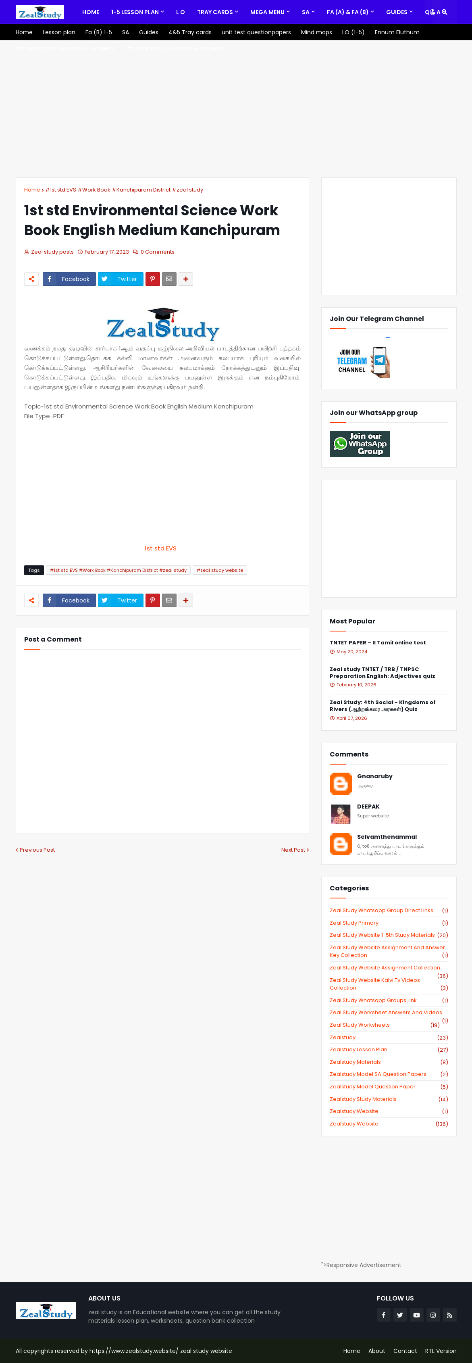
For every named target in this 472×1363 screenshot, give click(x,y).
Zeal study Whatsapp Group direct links (389, 911)
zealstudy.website (389, 1124)
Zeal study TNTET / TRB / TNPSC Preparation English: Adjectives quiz (382, 673)
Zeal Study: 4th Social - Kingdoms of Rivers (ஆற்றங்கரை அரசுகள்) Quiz (383, 706)
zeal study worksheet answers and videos (389, 1013)
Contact (405, 1351)
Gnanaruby (375, 776)
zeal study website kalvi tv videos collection (389, 984)
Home (32, 190)
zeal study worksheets (385, 1025)
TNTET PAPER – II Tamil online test (378, 643)
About (376, 1351)
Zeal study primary (389, 923)
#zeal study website (220, 570)
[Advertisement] (236, 108)
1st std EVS (162, 548)
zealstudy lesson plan (389, 1050)
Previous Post (37, 850)
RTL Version (441, 1351)
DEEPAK (368, 807)
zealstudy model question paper (389, 1087)
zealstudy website (389, 1111)
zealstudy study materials (389, 1099)
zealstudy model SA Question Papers (389, 1074)
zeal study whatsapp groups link (389, 1000)
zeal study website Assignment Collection (389, 968)
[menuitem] (90, 12)
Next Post (293, 850)
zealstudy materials (389, 1062)
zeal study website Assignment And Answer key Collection (389, 951)
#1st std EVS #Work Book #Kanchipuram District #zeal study (124, 190)
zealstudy (389, 1038)
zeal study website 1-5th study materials (389, 935)
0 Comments (158, 252)
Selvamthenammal (387, 837)
